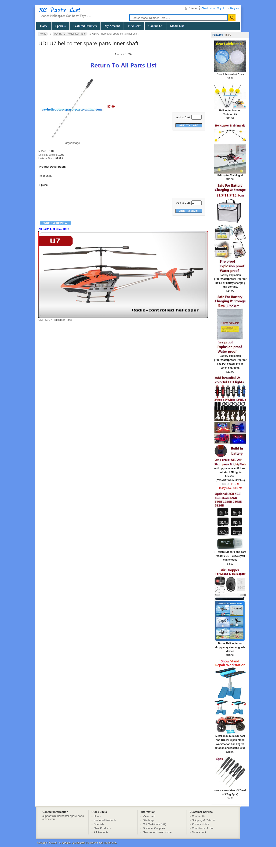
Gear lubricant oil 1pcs (230, 73)
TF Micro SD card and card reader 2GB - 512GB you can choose (230, 554)
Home (43, 26)
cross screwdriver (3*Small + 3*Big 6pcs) (230, 791)
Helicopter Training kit (230, 174)
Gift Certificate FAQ (154, 824)
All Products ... (103, 832)
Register (235, 8)
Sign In (221, 8)
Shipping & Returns (203, 820)
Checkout (206, 8)
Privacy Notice (200, 824)
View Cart (134, 26)
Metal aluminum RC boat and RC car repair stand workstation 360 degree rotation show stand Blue (230, 740)
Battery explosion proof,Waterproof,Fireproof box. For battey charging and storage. (230, 279)
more (228, 34)
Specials (60, 26)
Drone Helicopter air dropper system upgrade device (230, 646)
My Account (112, 26)
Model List (177, 26)
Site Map (148, 820)
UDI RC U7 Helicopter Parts (70, 33)
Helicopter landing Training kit (230, 111)
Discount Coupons (154, 828)
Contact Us (155, 26)
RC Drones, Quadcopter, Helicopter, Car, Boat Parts (87, 842)
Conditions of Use (202, 828)
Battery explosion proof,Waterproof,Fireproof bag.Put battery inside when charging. (230, 360)
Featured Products (85, 26)
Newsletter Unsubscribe (157, 832)
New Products (102, 828)
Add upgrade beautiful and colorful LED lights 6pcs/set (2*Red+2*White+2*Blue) (230, 473)
